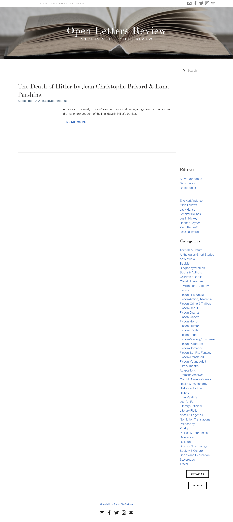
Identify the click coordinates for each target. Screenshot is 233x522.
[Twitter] (116, 512)
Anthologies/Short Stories (197, 254)
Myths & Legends (191, 415)
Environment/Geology (194, 286)
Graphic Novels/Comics (195, 379)
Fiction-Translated (192, 357)
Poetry (184, 428)
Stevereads (187, 459)
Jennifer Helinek (190, 214)
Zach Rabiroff (189, 227)
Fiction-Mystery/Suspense (197, 339)
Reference (186, 437)
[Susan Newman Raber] (109, 512)
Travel (184, 464)
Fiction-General (190, 317)
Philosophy (187, 424)
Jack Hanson (188, 209)
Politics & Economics (194, 433)
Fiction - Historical (192, 295)
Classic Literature (191, 281)
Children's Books (191, 277)
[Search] (197, 70)
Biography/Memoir (192, 268)
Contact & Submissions (56, 3)
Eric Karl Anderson (192, 200)
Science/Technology (194, 446)
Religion (185, 442)
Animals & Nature (191, 250)
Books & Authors (191, 272)
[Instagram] (124, 512)
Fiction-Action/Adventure (196, 299)
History (184, 393)
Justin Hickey (188, 218)
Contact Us (197, 474)
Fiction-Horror (189, 321)
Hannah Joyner (190, 223)
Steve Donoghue (56, 101)
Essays (184, 290)
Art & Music (187, 259)
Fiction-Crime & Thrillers (195, 303)
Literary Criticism (191, 406)
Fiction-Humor (189, 326)
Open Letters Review (27, 3)
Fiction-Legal (188, 335)
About (80, 3)
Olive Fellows (188, 205)
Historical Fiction (191, 388)
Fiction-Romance (191, 348)
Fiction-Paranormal (192, 344)
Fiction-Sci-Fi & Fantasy (195, 352)
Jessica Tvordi (189, 232)
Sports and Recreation (195, 455)
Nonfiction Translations (195, 419)
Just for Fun (187, 402)
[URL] (131, 512)
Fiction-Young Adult (193, 361)
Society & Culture (191, 451)
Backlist (185, 263)
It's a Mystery (188, 397)
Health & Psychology (193, 384)
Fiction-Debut (189, 308)
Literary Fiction (189, 410)
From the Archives (191, 375)
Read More (76, 122)
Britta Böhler (188, 188)
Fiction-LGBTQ (190, 330)
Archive (197, 485)
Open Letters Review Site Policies (116, 504)
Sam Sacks (187, 183)
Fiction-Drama (189, 312)
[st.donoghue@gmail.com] (102, 512)
